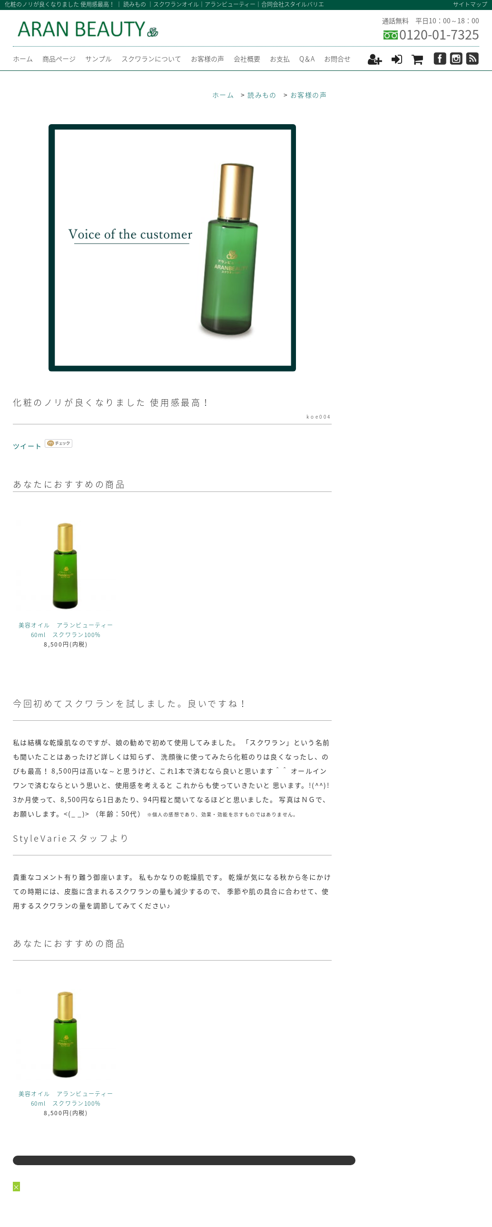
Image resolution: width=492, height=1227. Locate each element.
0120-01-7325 (439, 34)
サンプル (98, 58)
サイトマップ (470, 4)
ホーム (23, 58)
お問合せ (337, 58)
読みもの (262, 94)
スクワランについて (151, 58)
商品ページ (59, 58)
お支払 (280, 58)
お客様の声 (207, 58)
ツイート (27, 446)
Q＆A (307, 58)
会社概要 (247, 58)
